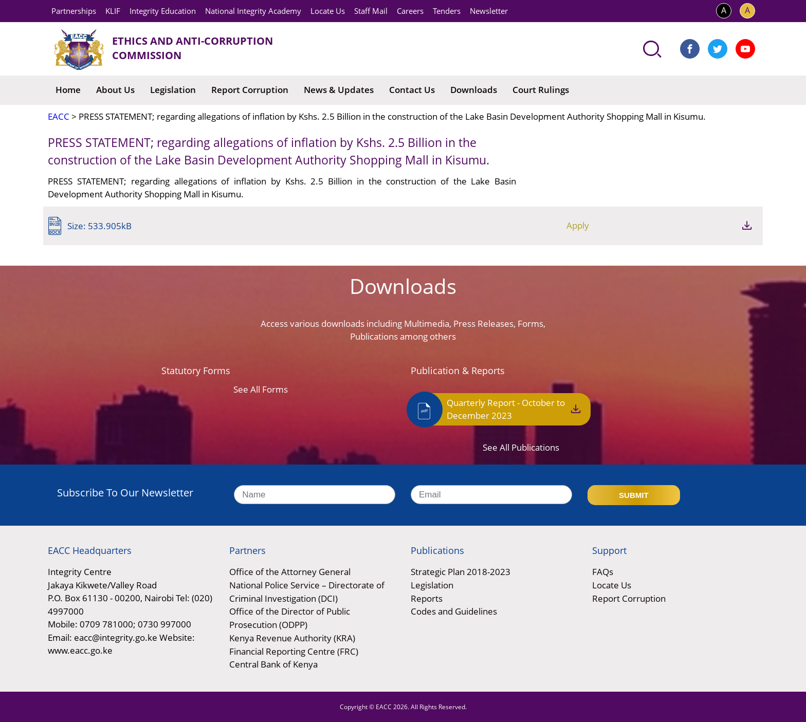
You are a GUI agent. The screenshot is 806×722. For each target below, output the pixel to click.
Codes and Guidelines (454, 612)
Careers (410, 11)
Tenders (447, 11)
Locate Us (327, 11)
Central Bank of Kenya (273, 664)
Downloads (473, 90)
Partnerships (73, 11)
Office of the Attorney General (290, 572)
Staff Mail (371, 11)
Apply (692, 225)
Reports (427, 598)
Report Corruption (249, 90)
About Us (115, 90)
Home (68, 90)
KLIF (112, 11)
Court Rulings (540, 90)
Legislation (173, 90)
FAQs (602, 572)
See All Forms (260, 389)
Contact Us (412, 90)
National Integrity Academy (253, 11)
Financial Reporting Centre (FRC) (293, 651)
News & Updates (339, 90)
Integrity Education (163, 11)
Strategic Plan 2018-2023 (460, 572)
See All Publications (521, 448)
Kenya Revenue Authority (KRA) (292, 638)
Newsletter (489, 11)
